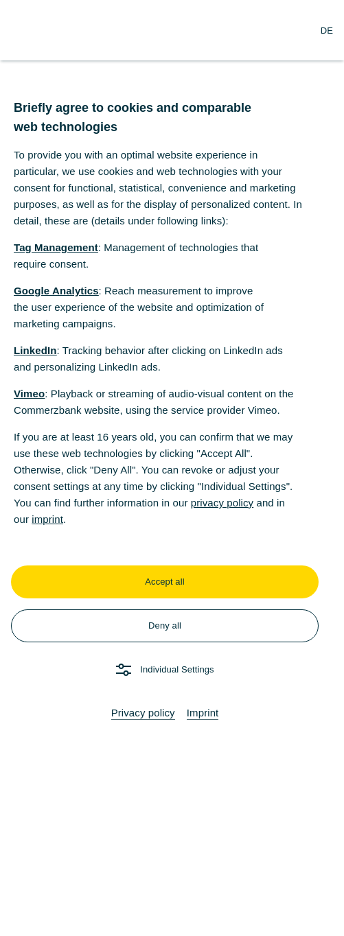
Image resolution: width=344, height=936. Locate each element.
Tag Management (56, 247)
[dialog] (172, 468)
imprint (47, 519)
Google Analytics (56, 290)
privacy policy (222, 502)
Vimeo (29, 393)
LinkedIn (35, 350)
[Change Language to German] (327, 30)
